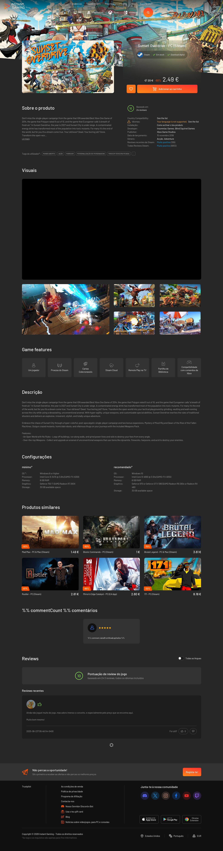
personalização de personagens (91, 154)
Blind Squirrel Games (185, 128)
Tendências (76, 3)
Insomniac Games (165, 128)
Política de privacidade (72, 791)
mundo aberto (49, 154)
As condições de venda (72, 786)
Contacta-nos (67, 801)
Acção (160, 138)
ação (61, 154)
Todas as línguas (189, 658)
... (133, 154)
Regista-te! (192, 771)
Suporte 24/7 (146, 3)
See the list (162, 118)
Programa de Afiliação (71, 796)
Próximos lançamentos (116, 3)
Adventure (169, 138)
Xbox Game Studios (166, 132)
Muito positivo (164, 142)
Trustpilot (26, 786)
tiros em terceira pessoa (118, 154)
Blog (133, 3)
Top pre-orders (93, 3)
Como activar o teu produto (170, 125)
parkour (70, 154)
